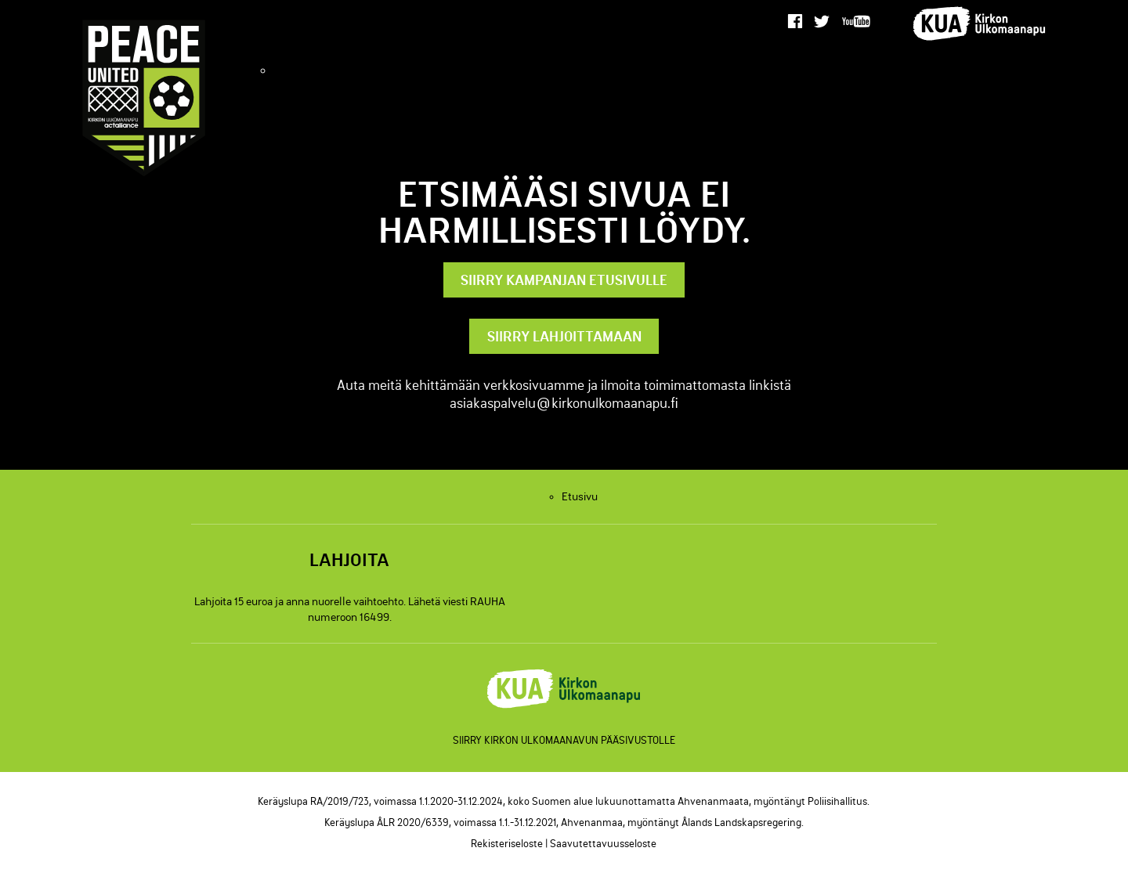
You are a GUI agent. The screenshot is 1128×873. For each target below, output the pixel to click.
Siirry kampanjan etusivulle (564, 280)
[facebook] (795, 21)
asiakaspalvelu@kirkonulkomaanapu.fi (564, 403)
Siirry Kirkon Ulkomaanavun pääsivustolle (564, 740)
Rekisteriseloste (507, 843)
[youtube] (857, 21)
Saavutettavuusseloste (603, 843)
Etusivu (580, 70)
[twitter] (822, 21)
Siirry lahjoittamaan (564, 336)
